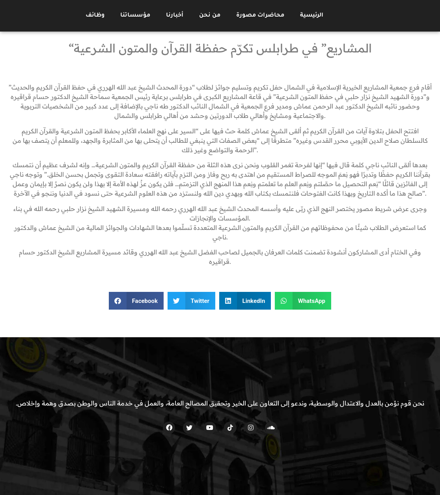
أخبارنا (174, 16)
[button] (136, 301)
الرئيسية (311, 16)
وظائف (95, 16)
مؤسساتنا (135, 16)
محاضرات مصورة (260, 16)
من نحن (209, 16)
